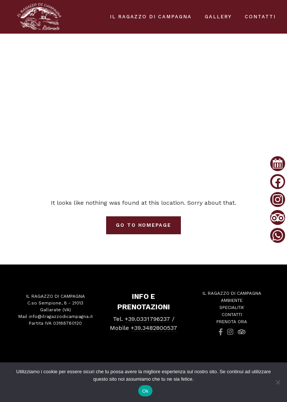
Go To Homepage (143, 225)
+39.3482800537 (154, 327)
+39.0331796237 (147, 318)
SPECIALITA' (231, 307)
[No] (277, 382)
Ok (145, 391)
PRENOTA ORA (231, 321)
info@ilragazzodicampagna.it (61, 316)
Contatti (260, 16)
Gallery (218, 16)
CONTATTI (232, 314)
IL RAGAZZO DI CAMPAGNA (151, 16)
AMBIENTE (232, 300)
